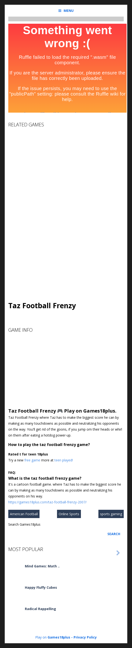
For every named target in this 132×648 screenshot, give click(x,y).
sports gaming (111, 514)
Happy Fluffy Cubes (41, 587)
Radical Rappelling (40, 609)
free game (32, 460)
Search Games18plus (24, 524)
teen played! (63, 460)
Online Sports (69, 514)
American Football (24, 514)
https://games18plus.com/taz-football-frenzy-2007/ (47, 502)
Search (113, 534)
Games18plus (59, 637)
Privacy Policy (85, 637)
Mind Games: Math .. (42, 566)
